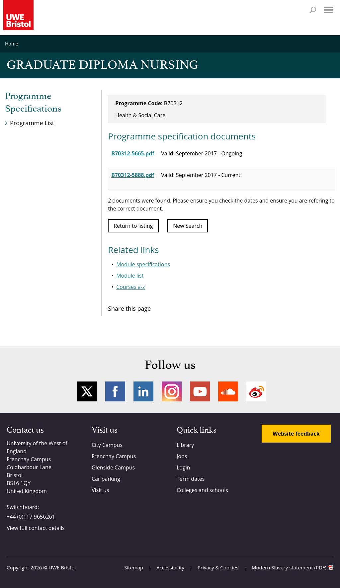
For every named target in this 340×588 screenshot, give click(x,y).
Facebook (115, 391)
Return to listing (133, 225)
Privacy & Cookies (218, 567)
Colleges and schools (202, 490)
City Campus (107, 445)
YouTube (200, 391)
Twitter (87, 391)
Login (183, 467)
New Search (187, 225)
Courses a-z (130, 287)
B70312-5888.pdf (132, 175)
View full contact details (36, 528)
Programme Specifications (33, 102)
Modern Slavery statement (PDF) (289, 567)
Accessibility (170, 567)
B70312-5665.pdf (132, 153)
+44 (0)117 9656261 (31, 516)
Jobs (182, 456)
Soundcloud (228, 391)
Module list (129, 275)
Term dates (191, 478)
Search (312, 10)
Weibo (256, 391)
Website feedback (296, 433)
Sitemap (133, 567)
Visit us (100, 490)
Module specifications (143, 264)
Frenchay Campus (114, 456)
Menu (329, 10)
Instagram (172, 391)
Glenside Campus (113, 467)
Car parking (106, 478)
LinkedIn (143, 391)
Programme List (32, 123)
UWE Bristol (62, 567)
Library (185, 445)
